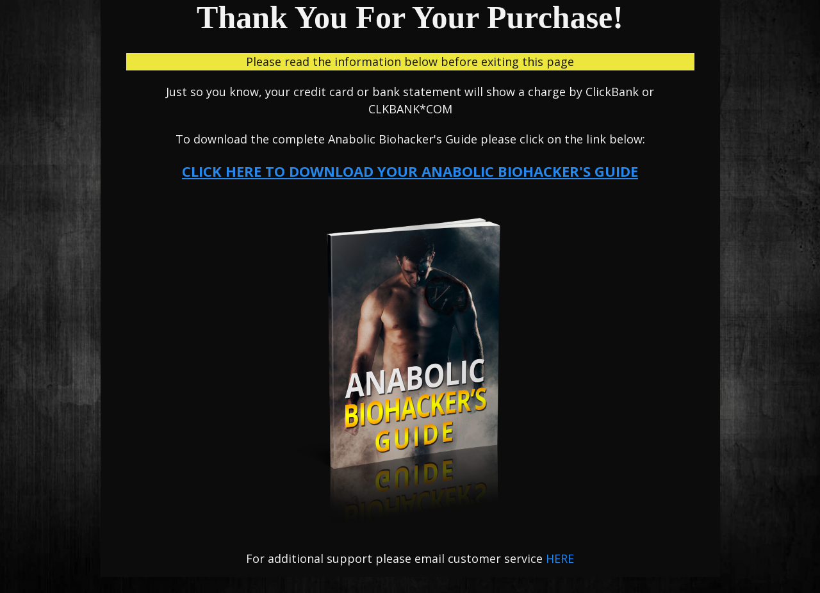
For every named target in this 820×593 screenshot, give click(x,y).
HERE (560, 558)
